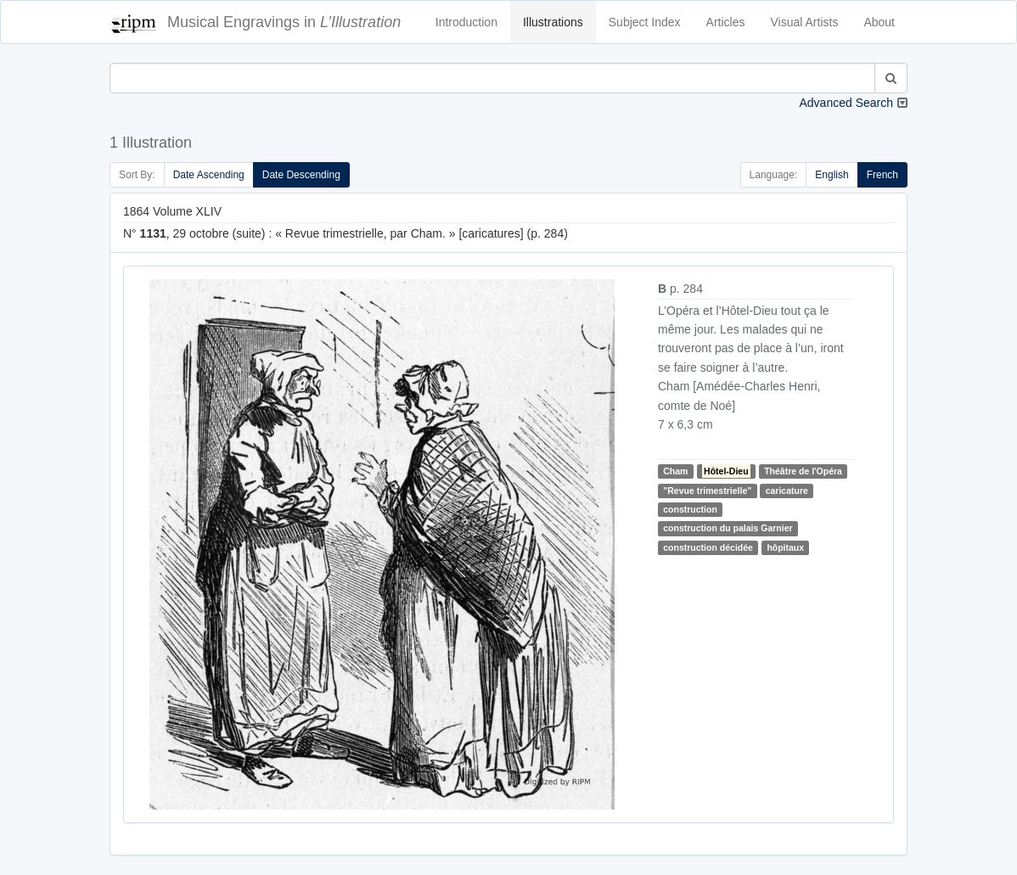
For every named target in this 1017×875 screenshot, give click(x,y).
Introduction (466, 22)
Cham (675, 471)
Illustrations (553, 22)
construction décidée (708, 547)
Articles (725, 22)
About (879, 22)
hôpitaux (785, 547)
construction (690, 509)
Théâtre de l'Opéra (803, 471)
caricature (787, 490)
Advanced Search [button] (846, 102)
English (831, 175)
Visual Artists (805, 22)
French (882, 175)
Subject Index (645, 22)
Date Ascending (208, 175)
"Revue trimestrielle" (707, 490)
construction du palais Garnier (727, 528)
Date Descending (301, 175)
